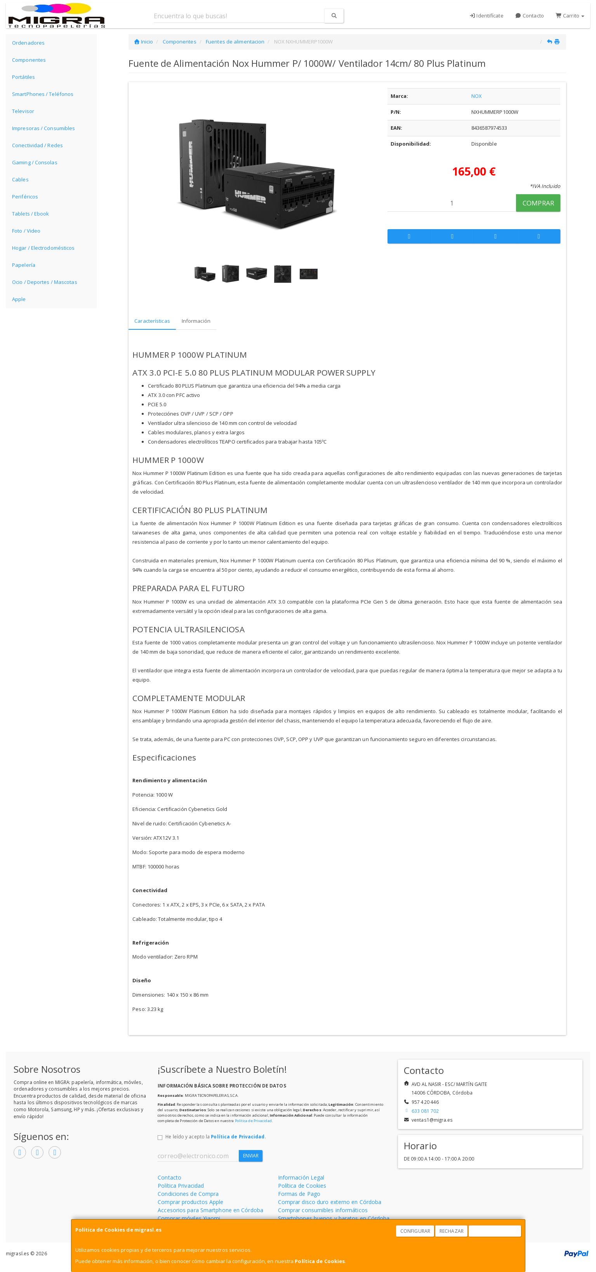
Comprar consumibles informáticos (323, 1210)
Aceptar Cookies (495, 1231)
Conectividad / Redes (37, 145)
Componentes (29, 59)
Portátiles (23, 76)
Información (196, 320)
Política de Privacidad (253, 1120)
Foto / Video (26, 230)
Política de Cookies (320, 1261)
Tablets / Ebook (30, 213)
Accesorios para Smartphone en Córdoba (210, 1210)
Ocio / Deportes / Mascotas (44, 281)
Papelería (23, 264)
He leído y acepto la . (215, 1136)
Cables (20, 179)
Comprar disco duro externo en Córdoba (330, 1202)
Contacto (529, 15)
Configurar (415, 1231)
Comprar (538, 202)
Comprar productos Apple (190, 1202)
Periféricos (25, 196)
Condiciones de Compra (188, 1193)
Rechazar (452, 1231)
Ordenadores (28, 42)
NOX (476, 95)
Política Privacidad (181, 1185)
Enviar (251, 1155)
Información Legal (301, 1177)
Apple (19, 299)
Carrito (570, 15)
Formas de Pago (299, 1193)
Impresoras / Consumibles (43, 128)
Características (152, 320)
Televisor (23, 111)
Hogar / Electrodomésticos (43, 247)
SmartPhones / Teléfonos (42, 93)
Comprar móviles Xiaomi (189, 1218)
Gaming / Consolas (34, 162)
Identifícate (486, 15)
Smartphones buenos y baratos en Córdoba (334, 1218)
